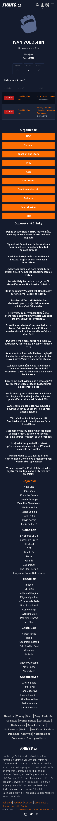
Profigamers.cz (27, 720)
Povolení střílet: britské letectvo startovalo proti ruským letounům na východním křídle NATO (28, 303)
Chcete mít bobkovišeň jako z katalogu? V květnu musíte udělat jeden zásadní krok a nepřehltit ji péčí (28, 384)
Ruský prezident (29, 605)
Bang (29, 638)
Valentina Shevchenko (29, 503)
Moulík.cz (36, 729)
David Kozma (29, 520)
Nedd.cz (24, 729)
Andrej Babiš (29, 682)
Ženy (37, 716)
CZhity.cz (26, 734)
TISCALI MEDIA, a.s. (24, 809)
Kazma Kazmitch (29, 695)
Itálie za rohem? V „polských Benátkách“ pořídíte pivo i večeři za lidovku (28, 293)
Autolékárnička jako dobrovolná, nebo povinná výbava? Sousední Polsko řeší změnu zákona (28, 409)
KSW (28, 171)
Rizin (28, 216)
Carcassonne (29, 633)
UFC (28, 136)
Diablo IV (29, 552)
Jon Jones (29, 491)
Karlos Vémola (29, 512)
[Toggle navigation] (52, 5)
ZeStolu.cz (44, 720)
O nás (24, 806)
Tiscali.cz (9, 716)
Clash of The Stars (28, 154)
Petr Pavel (29, 687)
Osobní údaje (41, 802)
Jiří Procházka (29, 507)
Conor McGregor (29, 495)
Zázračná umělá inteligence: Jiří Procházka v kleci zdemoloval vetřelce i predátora (28, 421)
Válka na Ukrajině (29, 593)
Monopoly (29, 650)
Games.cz (12, 720)
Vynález (29, 622)
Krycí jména (29, 667)
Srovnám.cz (18, 738)
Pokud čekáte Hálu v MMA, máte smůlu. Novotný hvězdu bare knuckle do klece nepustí (28, 234)
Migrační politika (29, 597)
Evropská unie (29, 614)
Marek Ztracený (29, 707)
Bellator (28, 198)
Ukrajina (29, 589)
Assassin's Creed (29, 540)
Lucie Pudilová (29, 524)
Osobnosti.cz (18, 725)
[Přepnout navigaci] (42, 5)
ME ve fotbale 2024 (29, 601)
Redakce (17, 802)
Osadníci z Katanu (29, 642)
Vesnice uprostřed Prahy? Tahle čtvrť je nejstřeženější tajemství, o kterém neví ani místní (28, 471)
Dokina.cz (13, 734)
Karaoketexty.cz (36, 725)
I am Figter (28, 180)
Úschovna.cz (11, 729)
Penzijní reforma (29, 618)
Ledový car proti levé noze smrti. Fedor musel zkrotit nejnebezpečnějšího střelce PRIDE (28, 272)
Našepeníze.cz (42, 734)
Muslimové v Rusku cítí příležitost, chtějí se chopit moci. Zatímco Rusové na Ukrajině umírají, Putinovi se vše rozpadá (28, 433)
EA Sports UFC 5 (29, 536)
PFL (28, 163)
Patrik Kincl (29, 516)
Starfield (29, 544)
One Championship (28, 189)
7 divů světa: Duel (29, 646)
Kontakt (15, 806)
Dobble (29, 654)
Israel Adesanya (29, 499)
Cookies (28, 802)
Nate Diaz (29, 487)
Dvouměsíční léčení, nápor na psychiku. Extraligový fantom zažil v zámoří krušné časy (28, 343)
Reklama (7, 802)
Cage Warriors (28, 207)
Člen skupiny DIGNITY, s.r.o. (43, 809)
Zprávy (20, 716)
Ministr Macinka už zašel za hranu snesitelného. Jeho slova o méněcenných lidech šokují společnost (28, 458)
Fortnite (29, 560)
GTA (29, 548)
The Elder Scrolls (29, 569)
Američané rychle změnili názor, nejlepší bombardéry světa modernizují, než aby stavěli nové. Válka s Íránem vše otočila (28, 356)
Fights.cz (49, 729)
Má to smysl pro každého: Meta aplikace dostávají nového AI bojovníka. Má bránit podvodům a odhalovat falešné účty (28, 396)
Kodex (6, 806)
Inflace (29, 584)
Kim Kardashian (29, 699)
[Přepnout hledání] (37, 5)
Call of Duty (29, 565)
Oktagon (28, 145)
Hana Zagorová (29, 691)
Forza (29, 556)
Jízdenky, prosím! (29, 662)
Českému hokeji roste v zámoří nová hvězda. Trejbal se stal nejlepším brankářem (28, 259)
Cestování (47, 716)
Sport (29, 716)
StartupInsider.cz (37, 738)
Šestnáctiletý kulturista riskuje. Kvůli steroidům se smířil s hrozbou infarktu (28, 283)
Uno (29, 658)
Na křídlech (29, 671)
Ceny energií (29, 609)
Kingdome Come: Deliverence (29, 573)
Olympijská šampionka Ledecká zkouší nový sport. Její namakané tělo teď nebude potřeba (28, 247)
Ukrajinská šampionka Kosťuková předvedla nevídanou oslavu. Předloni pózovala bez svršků (28, 446)
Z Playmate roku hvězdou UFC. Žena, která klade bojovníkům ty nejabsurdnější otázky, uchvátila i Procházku (28, 316)
